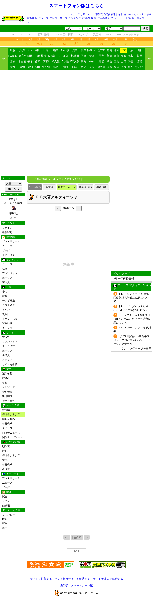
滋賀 (37, 61)
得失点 (6, 460)
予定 (135, 39)
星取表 (6, 469)
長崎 (65, 67)
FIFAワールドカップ (129, 34)
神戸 (92, 61)
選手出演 (7, 323)
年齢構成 (7, 423)
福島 (56, 50)
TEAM (77, 537)
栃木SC (92, 50)
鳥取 (101, 61)
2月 (39, 39)
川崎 (37, 55)
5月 (64, 39)
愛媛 (13, 67)
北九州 (46, 67)
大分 (83, 67)
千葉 (130, 50)
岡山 (109, 61)
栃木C (101, 50)
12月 (124, 39)
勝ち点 (6, 451)
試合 (4, 268)
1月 (31, 39)
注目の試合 (103, 18)
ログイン (7, 227)
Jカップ (83, 34)
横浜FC (56, 55)
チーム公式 (8, 346)
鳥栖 (56, 67)
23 (64, 43)
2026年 (20, 39)
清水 (130, 55)
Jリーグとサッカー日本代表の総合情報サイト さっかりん (104, 14)
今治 (22, 67)
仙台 (30, 50)
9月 (97, 39)
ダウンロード (9, 514)
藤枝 (13, 61)
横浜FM (45, 55)
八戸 (22, 50)
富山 (116, 55)
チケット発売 (9, 318)
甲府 (83, 55)
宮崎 (92, 67)
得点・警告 (8, 400)
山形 (46, 50)
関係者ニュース (11, 432)
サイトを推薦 (9, 364)
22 (51, 43)
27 (113, 43)
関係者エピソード (12, 437)
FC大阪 (75, 61)
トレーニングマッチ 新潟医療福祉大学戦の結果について (131, 297)
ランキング (74, 18)
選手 (4, 527)
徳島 (139, 61)
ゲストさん (145, 14)
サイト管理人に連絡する (108, 578)
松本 (92, 55)
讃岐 (130, 61)
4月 (56, 39)
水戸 (83, 50)
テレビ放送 (8, 300)
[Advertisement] (76, 122)
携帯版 (64, 585)
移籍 (93, 18)
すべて (139, 67)
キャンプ (7, 328)
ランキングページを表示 (136, 348)
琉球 (109, 67)
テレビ (115, 18)
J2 (20, 34)
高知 (30, 67)
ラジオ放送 (8, 305)
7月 (80, 39)
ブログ (6, 250)
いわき (65, 50)
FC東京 (12, 55)
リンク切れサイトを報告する (72, 578)
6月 (72, 39)
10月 (105, 39)
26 (101, 43)
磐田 (139, 55)
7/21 (39, 43)
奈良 (83, 61)
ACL (109, 34)
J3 (28, 34)
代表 (123, 67)
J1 (12, 34)
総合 (116, 67)
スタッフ (7, 428)
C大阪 (65, 61)
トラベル (130, 18)
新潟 (109, 55)
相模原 (75, 55)
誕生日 (6, 314)
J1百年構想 (42, 34)
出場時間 (7, 396)
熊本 (75, 67)
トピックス (8, 255)
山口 (123, 61)
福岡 (37, 67)
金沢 (123, 55)
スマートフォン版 (82, 585)
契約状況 (7, 391)
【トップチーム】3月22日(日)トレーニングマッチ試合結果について (132, 318)
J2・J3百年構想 (64, 34)
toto (122, 18)
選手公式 (7, 277)
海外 (130, 67)
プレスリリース (58, 18)
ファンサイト (9, 273)
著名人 (6, 282)
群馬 (109, 50)
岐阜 (30, 61)
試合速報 (32, 18)
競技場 (6, 410)
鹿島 (75, 50)
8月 (89, 39)
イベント (7, 309)
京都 (46, 61)
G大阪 (56, 61)
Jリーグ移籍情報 (123, 278)
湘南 (65, 55)
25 (89, 43)
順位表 (6, 446)
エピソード (8, 387)
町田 (30, 55)
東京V (22, 55)
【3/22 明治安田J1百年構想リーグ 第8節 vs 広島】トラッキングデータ (131, 340)
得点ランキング (11, 414)
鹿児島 (101, 67)
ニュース (43, 18)
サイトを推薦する (41, 578)
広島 (116, 61)
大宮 (123, 50)
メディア (7, 359)
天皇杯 (97, 34)
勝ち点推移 (8, 419)
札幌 (13, 50)
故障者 (86, 18)
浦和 (116, 50)
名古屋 (22, 61)
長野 (101, 55)
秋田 (37, 50)
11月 (115, 39)
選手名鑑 (7, 373)
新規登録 (7, 232)
